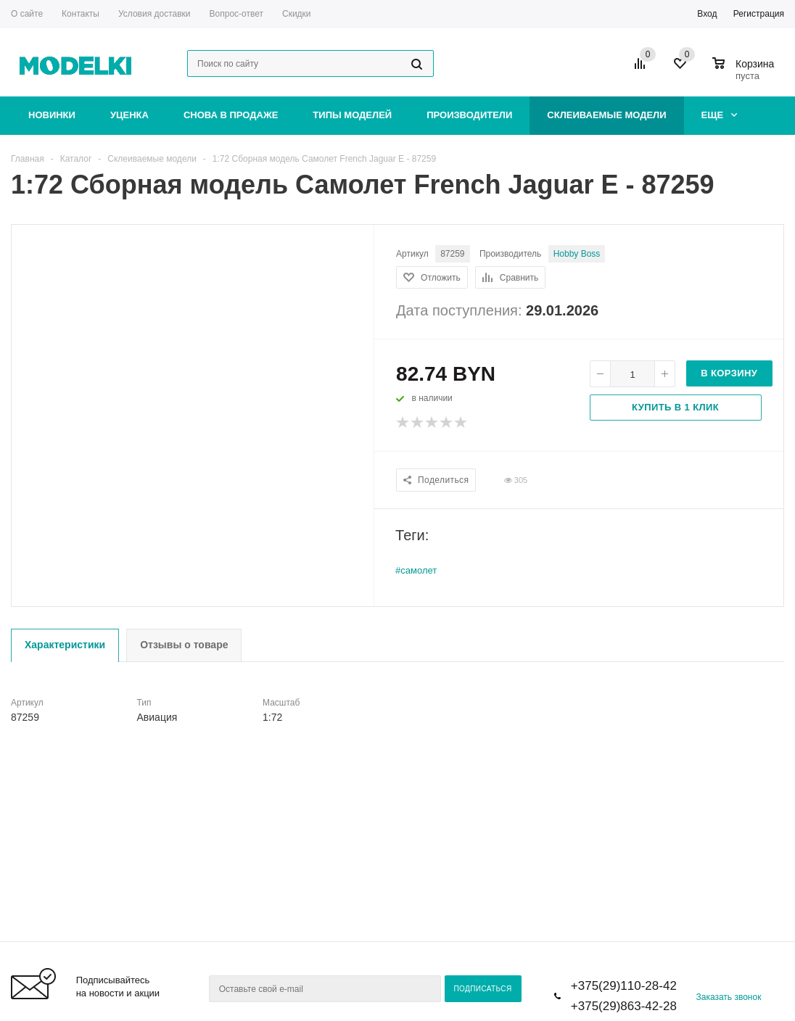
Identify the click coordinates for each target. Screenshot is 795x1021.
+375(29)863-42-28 (624, 1006)
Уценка (129, 114)
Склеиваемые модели (606, 114)
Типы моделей (352, 114)
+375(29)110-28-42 (624, 986)
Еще (719, 114)
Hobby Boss (577, 254)
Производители (469, 114)
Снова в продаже (231, 114)
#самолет (416, 570)
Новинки (51, 114)
